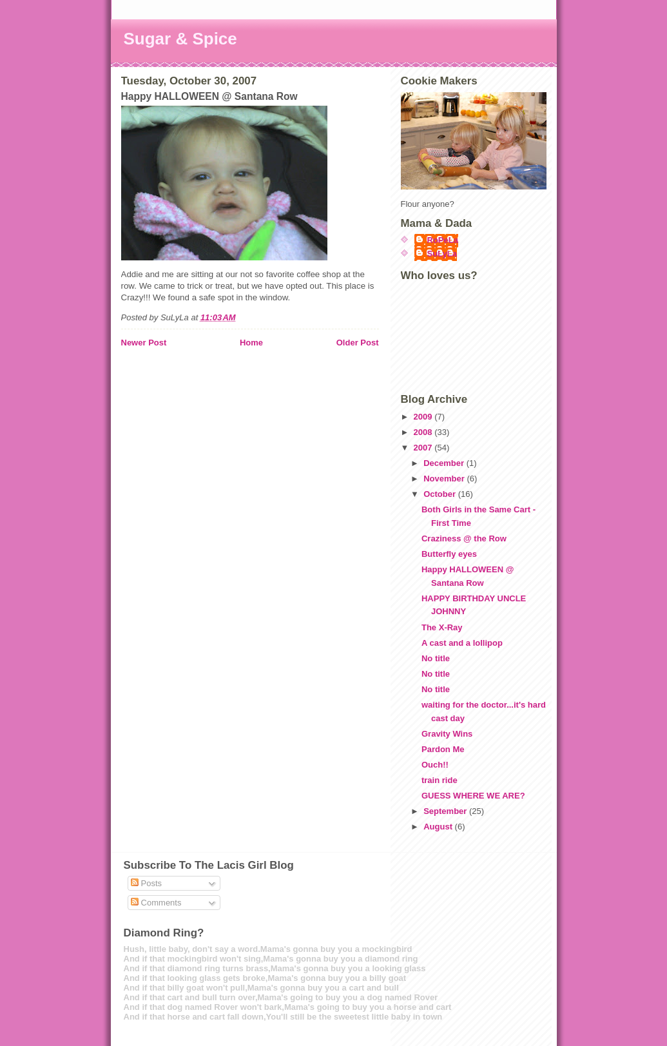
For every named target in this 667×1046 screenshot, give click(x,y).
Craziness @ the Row (464, 538)
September (446, 811)
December (444, 463)
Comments (156, 902)
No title (435, 658)
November (445, 478)
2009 (424, 416)
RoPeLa (442, 240)
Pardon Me (442, 749)
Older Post (357, 342)
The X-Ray (442, 627)
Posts (146, 883)
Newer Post (144, 342)
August (438, 826)
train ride (439, 780)
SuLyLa (442, 253)
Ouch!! (435, 765)
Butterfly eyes (449, 554)
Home (251, 342)
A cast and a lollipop (462, 643)
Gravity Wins (446, 734)
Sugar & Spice (180, 38)
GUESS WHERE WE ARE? (473, 795)
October (440, 494)
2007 (424, 447)
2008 (424, 432)
